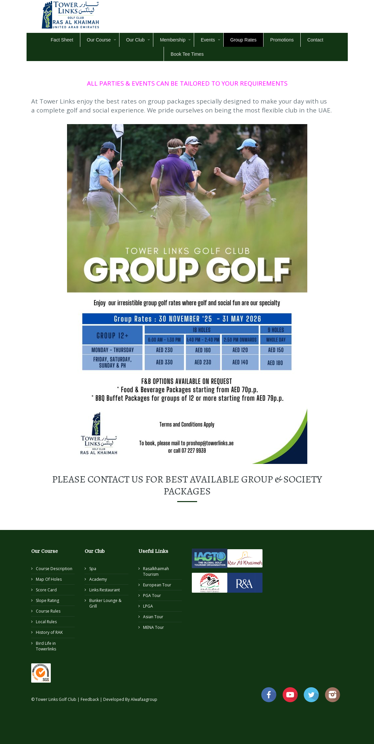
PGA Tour (152, 595)
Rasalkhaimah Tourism (156, 571)
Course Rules (48, 611)
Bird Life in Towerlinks (46, 646)
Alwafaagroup (144, 699)
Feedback (90, 699)
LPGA (148, 606)
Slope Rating (47, 600)
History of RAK (49, 632)
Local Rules (46, 622)
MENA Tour (153, 627)
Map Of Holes (49, 579)
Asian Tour (153, 617)
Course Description (54, 568)
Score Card (46, 590)
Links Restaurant (104, 590)
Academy (98, 579)
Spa (92, 568)
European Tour (157, 585)
